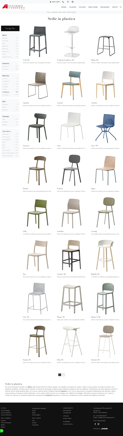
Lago (3, 43)
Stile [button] (4, 101)
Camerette (35, 425)
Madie (3, 425)
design (4, 107)
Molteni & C (5, 51)
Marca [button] (4, 35)
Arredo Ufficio (67, 418)
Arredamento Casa (56, 12)
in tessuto (5, 95)
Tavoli (34, 410)
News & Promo (93, 7)
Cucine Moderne (6, 412)
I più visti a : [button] (6, 131)
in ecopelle (5, 81)
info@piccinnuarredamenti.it (106, 417)
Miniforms (5, 49)
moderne (5, 109)
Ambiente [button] (5, 63)
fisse (3, 119)
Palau (4, 147)
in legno (5, 84)
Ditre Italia (5, 40)
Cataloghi (82, 7)
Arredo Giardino (68, 424)
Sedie (64, 12)
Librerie (3, 420)
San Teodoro (6, 150)
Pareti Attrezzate (6, 422)
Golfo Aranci (6, 137)
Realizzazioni (104, 7)
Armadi (34, 422)
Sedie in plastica (71, 12)
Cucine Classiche (6, 415)
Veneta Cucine (6, 57)
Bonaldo (4, 38)
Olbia (3, 145)
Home (48, 12)
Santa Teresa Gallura (8, 153)
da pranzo (5, 69)
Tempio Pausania (7, 155)
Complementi (67, 412)
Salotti (3, 427)
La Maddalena (6, 139)
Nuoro (4, 142)
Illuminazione (67, 410)
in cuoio (4, 78)
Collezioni (72, 7)
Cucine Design (5, 410)
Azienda (63, 7)
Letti (33, 420)
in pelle (4, 89)
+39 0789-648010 (101, 415)
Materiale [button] (5, 76)
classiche (5, 104)
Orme (4, 54)
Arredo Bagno (36, 415)
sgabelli (4, 124)
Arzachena (5, 134)
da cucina (5, 66)
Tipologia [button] (5, 116)
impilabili (5, 122)
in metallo (5, 86)
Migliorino (5, 46)
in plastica (5, 92)
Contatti (115, 7)
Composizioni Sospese (39, 408)
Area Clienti (55, 2)
